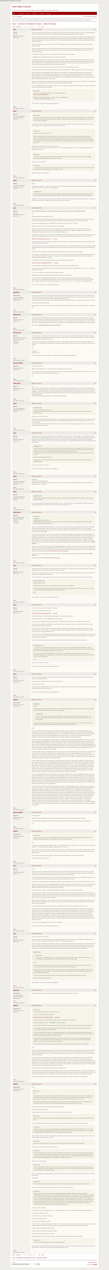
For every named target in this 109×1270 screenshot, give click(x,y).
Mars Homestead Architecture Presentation (58, 551)
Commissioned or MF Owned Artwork (51, 557)
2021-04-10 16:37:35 (37, 699)
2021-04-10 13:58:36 (37, 491)
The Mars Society (29, 10)
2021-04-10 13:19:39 (37, 403)
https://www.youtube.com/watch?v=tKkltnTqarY (50, 325)
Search (35, 13)
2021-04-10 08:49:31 (37, 292)
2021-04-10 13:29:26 (37, 476)
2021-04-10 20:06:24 (37, 1005)
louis (14, 29)
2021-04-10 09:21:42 (37, 314)
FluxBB (95, 1264)
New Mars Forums (21, 6)
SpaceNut (16, 292)
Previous (18, 26)
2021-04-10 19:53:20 (37, 990)
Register (43, 13)
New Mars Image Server (52, 10)
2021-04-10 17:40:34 (37, 831)
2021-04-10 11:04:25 (37, 383)
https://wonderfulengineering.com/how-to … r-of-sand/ (44, 239)
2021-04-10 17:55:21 (37, 865)
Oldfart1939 (16, 314)
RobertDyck (17, 512)
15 (39, 26)
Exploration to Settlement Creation (30, 24)
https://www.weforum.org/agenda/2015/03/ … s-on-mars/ (45, 262)
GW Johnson (17, 332)
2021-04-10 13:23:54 (37, 433)
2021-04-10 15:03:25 (37, 512)
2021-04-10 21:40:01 (37, 1084)
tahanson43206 (18, 363)
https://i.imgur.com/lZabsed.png (41, 94)
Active (88, 16)
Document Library (60, 546)
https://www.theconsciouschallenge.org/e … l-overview (44, 613)
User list (22, 13)
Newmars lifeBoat (40, 10)
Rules (28, 13)
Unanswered (94, 16)
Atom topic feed (93, 1262)
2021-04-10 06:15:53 (37, 29)
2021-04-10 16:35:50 (37, 674)
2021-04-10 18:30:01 (37, 933)
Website (16, 342)
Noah (15, 111)
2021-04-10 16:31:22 (37, 604)
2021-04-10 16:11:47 (37, 565)
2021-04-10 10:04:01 (37, 363)
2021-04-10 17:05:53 (37, 812)
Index (14, 13)
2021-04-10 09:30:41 (37, 332)
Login (49, 13)
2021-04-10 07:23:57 (37, 111)
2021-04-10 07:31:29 (37, 180)
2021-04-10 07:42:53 (37, 208)
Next (42, 26)
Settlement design (50, 24)
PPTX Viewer (44, 531)
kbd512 (15, 699)
